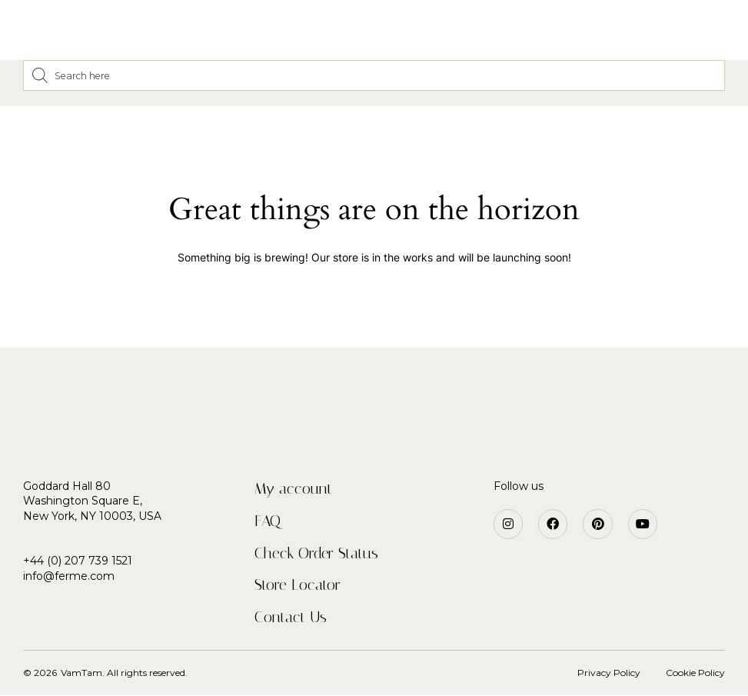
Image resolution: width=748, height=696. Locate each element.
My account (293, 488)
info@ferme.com (69, 576)
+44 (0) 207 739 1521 (77, 561)
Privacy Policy (608, 673)
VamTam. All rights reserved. (124, 673)
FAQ (267, 520)
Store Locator (297, 585)
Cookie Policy (695, 673)
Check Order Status (316, 553)
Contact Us (290, 617)
